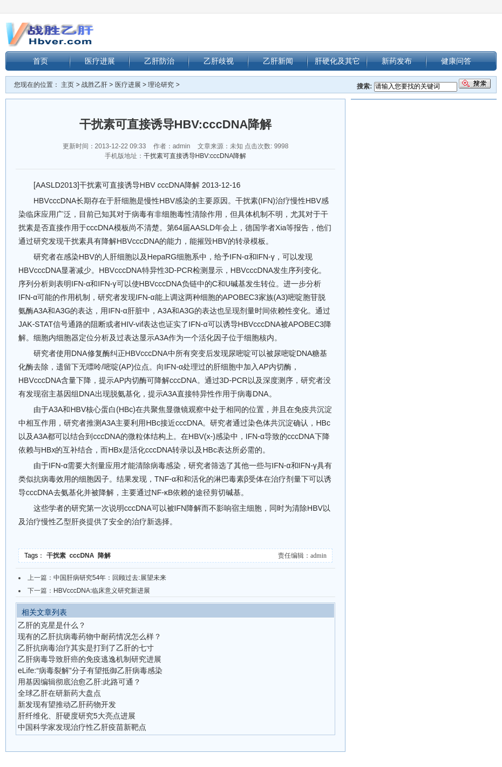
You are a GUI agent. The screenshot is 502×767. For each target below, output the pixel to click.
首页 (40, 61)
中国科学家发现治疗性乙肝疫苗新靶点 (82, 727)
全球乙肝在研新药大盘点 (59, 693)
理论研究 (161, 84)
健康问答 (456, 61)
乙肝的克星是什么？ (52, 625)
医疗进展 (100, 61)
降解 (105, 555)
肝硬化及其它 (337, 61)
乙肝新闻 (278, 61)
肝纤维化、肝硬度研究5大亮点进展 (76, 715)
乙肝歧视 (218, 61)
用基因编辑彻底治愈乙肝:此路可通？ (79, 681)
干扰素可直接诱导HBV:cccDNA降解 (195, 156)
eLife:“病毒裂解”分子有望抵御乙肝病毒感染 (90, 670)
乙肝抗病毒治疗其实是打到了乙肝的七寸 (86, 647)
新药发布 (397, 61)
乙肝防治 (159, 61)
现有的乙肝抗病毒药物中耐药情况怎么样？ (89, 636)
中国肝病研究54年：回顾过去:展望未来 (109, 577)
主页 (67, 84)
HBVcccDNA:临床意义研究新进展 (101, 590)
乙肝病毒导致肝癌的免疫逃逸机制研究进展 (89, 659)
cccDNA (83, 555)
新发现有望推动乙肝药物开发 (67, 704)
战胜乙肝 (94, 84)
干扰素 (58, 555)
